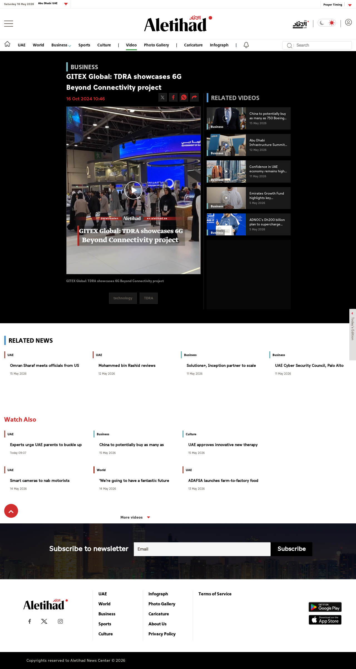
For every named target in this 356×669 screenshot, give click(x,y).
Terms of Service (215, 593)
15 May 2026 (18, 373)
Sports (84, 45)
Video (131, 45)
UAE (22, 45)
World (38, 45)
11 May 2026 (194, 373)
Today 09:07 (18, 452)
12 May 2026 (106, 373)
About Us (158, 623)
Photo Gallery (156, 45)
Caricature (193, 45)
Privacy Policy (162, 633)
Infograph (219, 45)
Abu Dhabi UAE (48, 3)
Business (61, 45)
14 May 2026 (18, 488)
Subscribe (292, 549)
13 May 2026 (196, 488)
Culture (104, 45)
